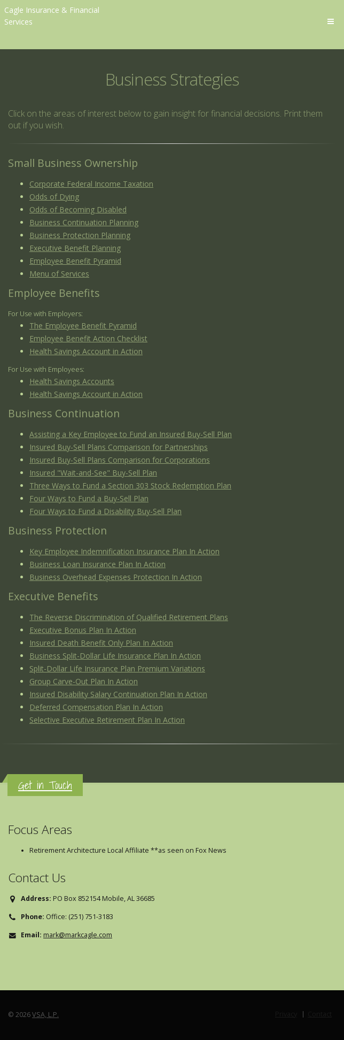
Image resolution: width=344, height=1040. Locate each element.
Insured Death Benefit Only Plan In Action (101, 643)
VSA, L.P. (45, 1014)
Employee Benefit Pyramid (75, 261)
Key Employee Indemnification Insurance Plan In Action (124, 551)
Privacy (286, 1014)
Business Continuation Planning (83, 222)
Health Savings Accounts (71, 381)
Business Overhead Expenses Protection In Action (115, 577)
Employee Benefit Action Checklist (88, 338)
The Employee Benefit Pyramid (83, 325)
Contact (320, 1014)
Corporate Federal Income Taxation (91, 184)
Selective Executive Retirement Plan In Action (107, 720)
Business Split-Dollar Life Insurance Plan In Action (115, 656)
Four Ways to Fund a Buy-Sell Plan (88, 498)
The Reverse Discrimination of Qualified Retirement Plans (128, 617)
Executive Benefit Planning (75, 248)
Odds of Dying (54, 197)
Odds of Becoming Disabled (78, 209)
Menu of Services (59, 274)
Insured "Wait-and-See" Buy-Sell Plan (93, 473)
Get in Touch (45, 785)
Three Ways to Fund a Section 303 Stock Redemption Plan (130, 485)
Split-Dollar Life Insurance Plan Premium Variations (117, 668)
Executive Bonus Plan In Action (82, 630)
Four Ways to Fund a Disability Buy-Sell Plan (105, 511)
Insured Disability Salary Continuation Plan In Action (118, 694)
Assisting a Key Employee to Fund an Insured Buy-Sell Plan (130, 434)
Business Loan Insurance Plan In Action (97, 564)
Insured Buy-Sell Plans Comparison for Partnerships (118, 447)
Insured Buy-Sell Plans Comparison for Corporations (119, 460)
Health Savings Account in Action (86, 351)
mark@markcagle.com (77, 934)
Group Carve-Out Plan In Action (83, 681)
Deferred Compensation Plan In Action (96, 707)
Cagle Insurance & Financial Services (51, 16)
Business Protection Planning (79, 235)
